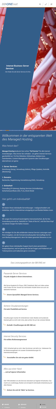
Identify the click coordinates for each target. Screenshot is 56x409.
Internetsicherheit (35, 219)
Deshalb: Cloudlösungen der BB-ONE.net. (21, 325)
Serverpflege (41, 235)
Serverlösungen (27, 208)
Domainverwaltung (26, 235)
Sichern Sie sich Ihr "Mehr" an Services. (20, 390)
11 (39, 130)
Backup (8, 237)
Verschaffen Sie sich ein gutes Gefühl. (20, 357)
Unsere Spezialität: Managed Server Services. (23, 295)
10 (35, 130)
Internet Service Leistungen (38, 232)
